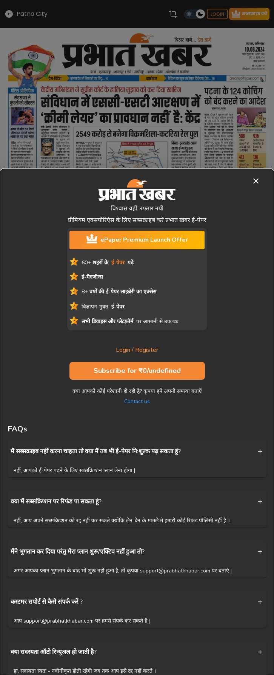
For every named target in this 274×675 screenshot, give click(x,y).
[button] (137, 451)
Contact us (137, 401)
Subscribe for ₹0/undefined (137, 371)
